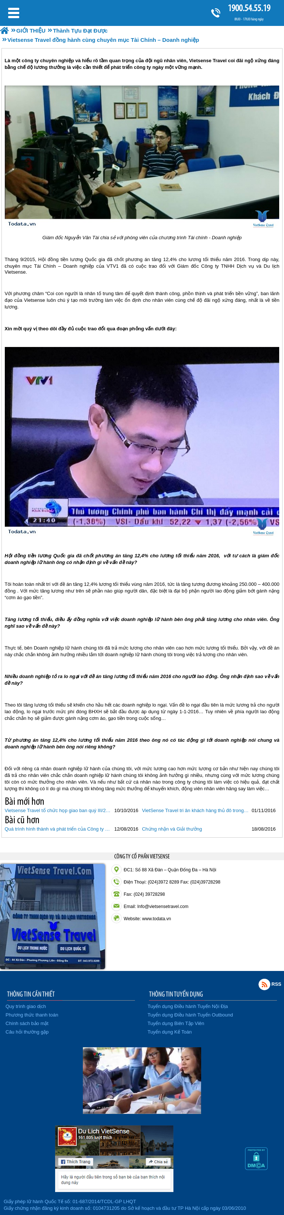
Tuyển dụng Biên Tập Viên (176, 1023)
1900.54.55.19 (249, 7)
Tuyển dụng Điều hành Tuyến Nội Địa (188, 1006)
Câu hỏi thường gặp (27, 1032)
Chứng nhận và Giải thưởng (172, 829)
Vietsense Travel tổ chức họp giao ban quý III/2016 (58, 810)
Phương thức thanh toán (32, 1015)
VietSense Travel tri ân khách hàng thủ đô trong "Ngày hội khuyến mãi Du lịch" (196, 810)
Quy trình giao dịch (26, 1006)
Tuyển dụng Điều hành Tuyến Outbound (190, 1015)
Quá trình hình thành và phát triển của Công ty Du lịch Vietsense (58, 829)
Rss (264, 984)
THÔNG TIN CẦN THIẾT (31, 993)
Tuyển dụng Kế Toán (170, 1032)
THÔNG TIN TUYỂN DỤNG (176, 993)
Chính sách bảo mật (27, 1023)
